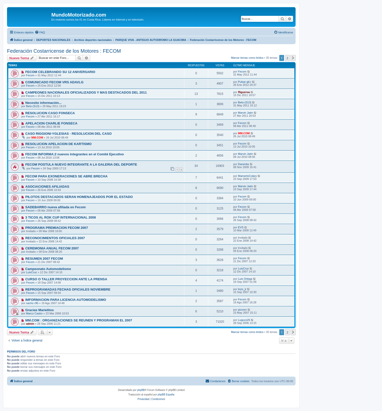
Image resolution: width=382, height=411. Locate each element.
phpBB (141, 390)
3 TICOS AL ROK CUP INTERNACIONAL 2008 (60, 217)
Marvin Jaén (245, 112)
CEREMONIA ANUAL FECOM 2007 (52, 248)
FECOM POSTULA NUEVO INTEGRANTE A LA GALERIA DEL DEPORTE (81, 164)
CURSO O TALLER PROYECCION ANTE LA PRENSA (66, 279)
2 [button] (287, 58)
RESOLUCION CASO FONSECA (50, 113)
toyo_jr (242, 289)
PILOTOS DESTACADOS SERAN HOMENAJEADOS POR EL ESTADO (79, 197)
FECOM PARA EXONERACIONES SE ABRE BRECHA (66, 176)
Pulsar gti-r (244, 81)
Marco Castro (34, 313)
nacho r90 (32, 303)
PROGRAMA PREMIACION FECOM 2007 (56, 228)
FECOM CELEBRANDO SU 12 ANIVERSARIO (60, 72)
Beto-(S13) (32, 106)
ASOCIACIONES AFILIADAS (47, 186)
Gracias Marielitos (39, 310)
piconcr (242, 309)
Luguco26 (244, 319)
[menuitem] (40, 32)
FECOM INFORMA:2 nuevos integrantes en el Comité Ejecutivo (74, 154)
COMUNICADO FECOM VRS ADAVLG (54, 82)
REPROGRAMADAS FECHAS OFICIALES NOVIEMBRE (67, 289)
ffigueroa (244, 92)
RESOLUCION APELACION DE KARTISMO (58, 144)
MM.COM (37, 137)
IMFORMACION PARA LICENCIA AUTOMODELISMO (65, 300)
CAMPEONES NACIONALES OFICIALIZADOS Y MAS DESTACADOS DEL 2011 (86, 92)
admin (30, 323)
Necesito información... (43, 103)
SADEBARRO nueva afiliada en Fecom (55, 207)
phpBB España (166, 394)
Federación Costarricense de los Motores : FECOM (64, 51)
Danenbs (243, 164)
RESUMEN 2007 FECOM (44, 258)
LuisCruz (31, 272)
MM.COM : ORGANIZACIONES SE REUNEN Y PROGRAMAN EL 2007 (78, 320)
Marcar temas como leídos (247, 57)
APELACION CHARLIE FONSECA (51, 123)
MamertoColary (247, 175)
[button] (293, 58)
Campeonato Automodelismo (48, 269)
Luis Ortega (245, 278)
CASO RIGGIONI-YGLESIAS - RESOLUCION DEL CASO (68, 133)
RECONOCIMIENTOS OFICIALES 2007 (55, 238)
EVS (240, 227)
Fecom (30, 75)
